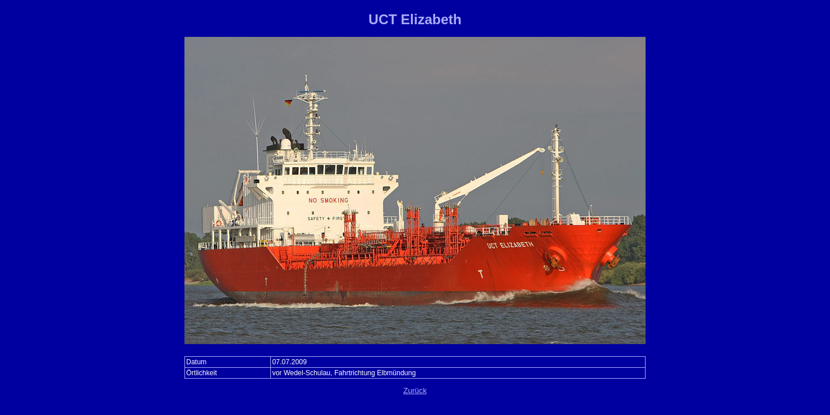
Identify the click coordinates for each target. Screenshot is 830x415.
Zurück (415, 390)
